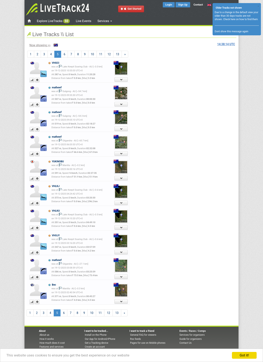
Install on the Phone (96, 334)
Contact (198, 4)
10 (92, 54)
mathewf (57, 87)
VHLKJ (55, 186)
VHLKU (56, 210)
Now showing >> (40, 45)
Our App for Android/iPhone (100, 339)
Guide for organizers (190, 339)
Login (168, 4)
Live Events (83, 21)
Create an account (95, 346)
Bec (54, 284)
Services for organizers (192, 334)
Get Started (131, 8)
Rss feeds (135, 339)
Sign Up (182, 4)
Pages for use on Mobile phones (147, 342)
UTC (226, 44)
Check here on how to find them (240, 19)
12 (109, 54)
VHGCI (55, 62)
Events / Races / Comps (192, 331)
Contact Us (185, 342)
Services (105, 21)
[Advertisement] (149, 83)
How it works (47, 339)
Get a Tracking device (96, 342)
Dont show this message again (231, 31)
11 (100, 54)
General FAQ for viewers (143, 334)
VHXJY (56, 235)
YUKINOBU (58, 161)
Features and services (52, 346)
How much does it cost (52, 342)
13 (117, 54)
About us (44, 334)
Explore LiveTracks (53, 21)
